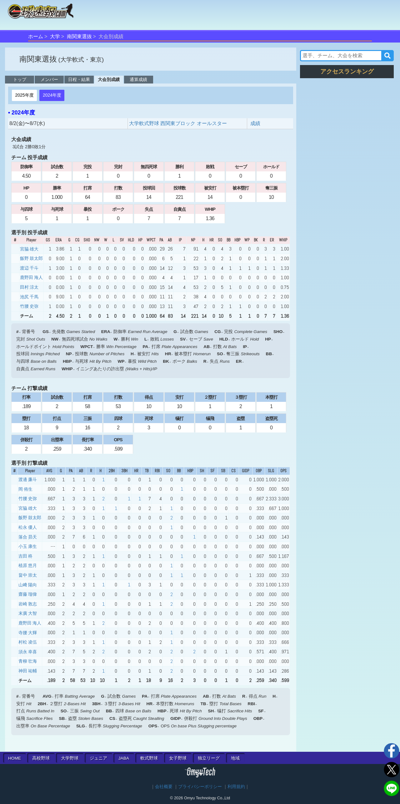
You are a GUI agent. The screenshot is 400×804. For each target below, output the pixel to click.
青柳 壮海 (27, 661)
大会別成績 (109, 79)
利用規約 (236, 786)
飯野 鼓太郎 (31, 258)
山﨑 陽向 (27, 585)
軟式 (149, 758)
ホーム (35, 36)
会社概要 (163, 786)
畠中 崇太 (27, 575)
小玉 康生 (27, 546)
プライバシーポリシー (200, 786)
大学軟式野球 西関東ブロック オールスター (178, 123)
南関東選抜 (79, 36)
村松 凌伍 (27, 642)
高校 (41, 758)
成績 (255, 123)
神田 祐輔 (27, 671)
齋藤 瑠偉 (27, 594)
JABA (123, 758)
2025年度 (24, 95)
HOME (14, 758)
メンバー (49, 79)
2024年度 (52, 95)
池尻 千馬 (29, 297)
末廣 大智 (27, 613)
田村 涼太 (29, 287)
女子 (178, 758)
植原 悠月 (27, 565)
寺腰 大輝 (27, 632)
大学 (55, 36)
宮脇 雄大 (29, 249)
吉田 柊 (25, 556)
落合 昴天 (27, 537)
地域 (235, 758)
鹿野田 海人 (31, 277)
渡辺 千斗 (29, 268)
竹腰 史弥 (29, 306)
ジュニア (98, 758)
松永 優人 (27, 527)
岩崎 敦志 (27, 604)
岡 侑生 (25, 489)
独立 (209, 758)
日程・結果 (79, 79)
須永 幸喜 (27, 652)
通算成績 (138, 79)
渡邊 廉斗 (27, 479)
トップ (19, 79)
